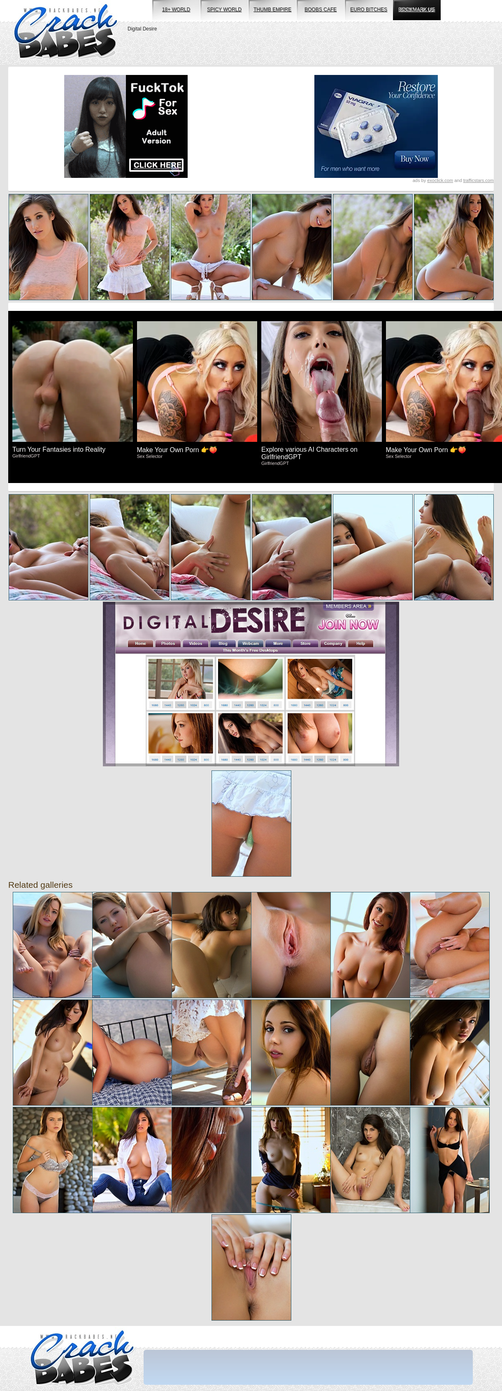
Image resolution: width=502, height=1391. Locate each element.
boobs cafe (320, 9)
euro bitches (368, 9)
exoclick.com (440, 180)
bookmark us (416, 9)
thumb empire (272, 9)
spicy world (224, 9)
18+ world (176, 9)
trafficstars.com (478, 180)
